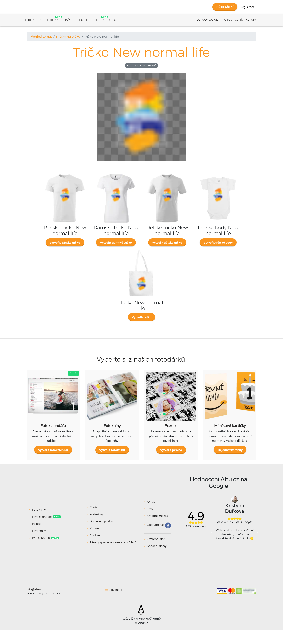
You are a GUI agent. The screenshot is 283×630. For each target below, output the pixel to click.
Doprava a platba (101, 521)
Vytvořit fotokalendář (53, 450)
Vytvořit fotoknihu (112, 450)
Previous (212, 533)
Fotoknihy (33, 20)
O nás (228, 19)
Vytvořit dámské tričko (116, 242)
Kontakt (251, 19)
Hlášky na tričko (68, 36)
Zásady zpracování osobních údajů (113, 542)
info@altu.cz (35, 589)
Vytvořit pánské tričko (65, 242)
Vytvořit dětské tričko (167, 242)
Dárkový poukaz (207, 19)
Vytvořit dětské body (218, 242)
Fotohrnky (39, 531)
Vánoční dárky (156, 546)
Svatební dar (155, 539)
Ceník (239, 19)
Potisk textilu (105, 20)
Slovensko (115, 589)
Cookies (95, 535)
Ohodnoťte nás (157, 516)
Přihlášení (224, 7)
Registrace (247, 7)
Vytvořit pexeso (171, 450)
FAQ (150, 509)
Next (257, 533)
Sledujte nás (155, 525)
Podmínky (97, 514)
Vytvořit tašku (141, 317)
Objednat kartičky (230, 450)
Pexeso (82, 20)
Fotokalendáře (59, 20)
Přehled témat (41, 36)
